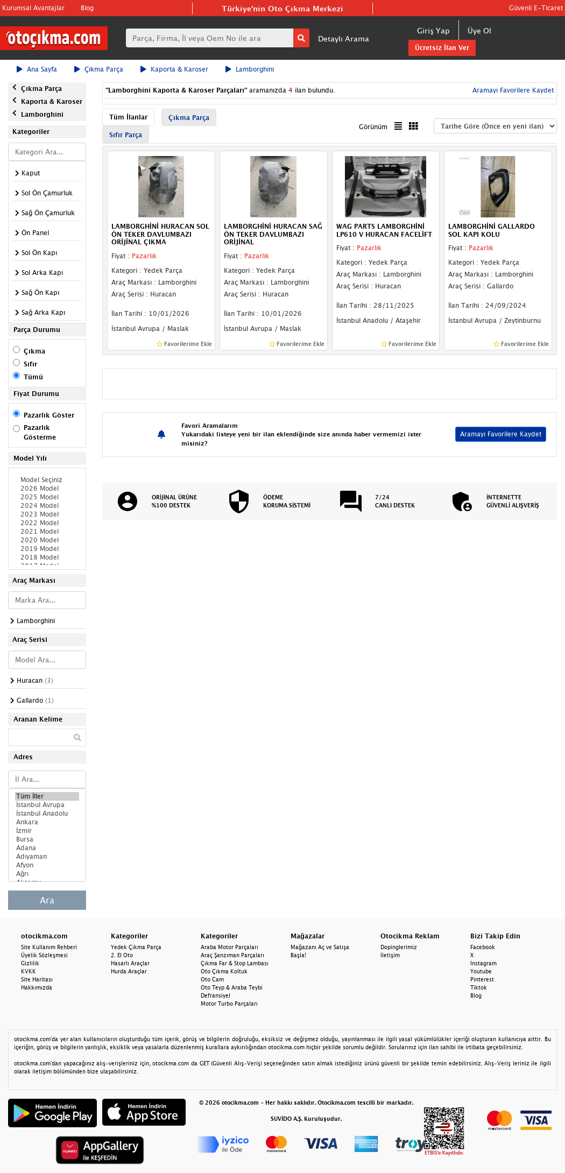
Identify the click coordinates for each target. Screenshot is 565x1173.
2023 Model (47, 514)
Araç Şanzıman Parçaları (232, 955)
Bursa (47, 839)
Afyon (47, 865)
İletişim (390, 955)
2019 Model (47, 549)
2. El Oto (122, 955)
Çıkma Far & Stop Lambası (235, 963)
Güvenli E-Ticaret (536, 8)
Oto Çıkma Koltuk (224, 971)
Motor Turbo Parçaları (229, 1003)
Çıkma (34, 351)
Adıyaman (47, 856)
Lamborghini (249, 69)
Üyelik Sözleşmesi (44, 955)
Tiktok (478, 987)
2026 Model (47, 488)
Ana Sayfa (37, 69)
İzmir (47, 830)
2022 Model (47, 523)
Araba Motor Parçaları (229, 947)
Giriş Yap (433, 30)
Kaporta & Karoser (174, 69)
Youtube (481, 971)
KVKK (28, 971)
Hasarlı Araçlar (130, 963)
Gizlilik (30, 963)
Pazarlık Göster (49, 415)
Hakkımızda (36, 987)
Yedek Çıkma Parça (136, 947)
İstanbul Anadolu (47, 813)
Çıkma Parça (98, 69)
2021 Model (47, 531)
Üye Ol (479, 30)
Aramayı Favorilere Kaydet (512, 90)
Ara (47, 900)
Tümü (33, 377)
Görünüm (373, 127)
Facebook (482, 947)
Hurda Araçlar (129, 971)
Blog (87, 8)
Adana (47, 848)
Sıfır (30, 364)
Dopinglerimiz (398, 947)
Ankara (47, 822)
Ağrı (47, 874)
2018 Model (47, 557)
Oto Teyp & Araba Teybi (232, 987)
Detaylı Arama (343, 38)
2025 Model (47, 497)
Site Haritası (37, 979)
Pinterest (482, 979)
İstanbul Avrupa (47, 805)
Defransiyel (215, 995)
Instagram (483, 963)
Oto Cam (212, 979)
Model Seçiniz (47, 480)
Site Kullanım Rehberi (49, 947)
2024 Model (47, 505)
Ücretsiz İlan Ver (442, 48)
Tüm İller (47, 796)
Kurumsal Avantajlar (33, 8)
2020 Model (47, 540)
